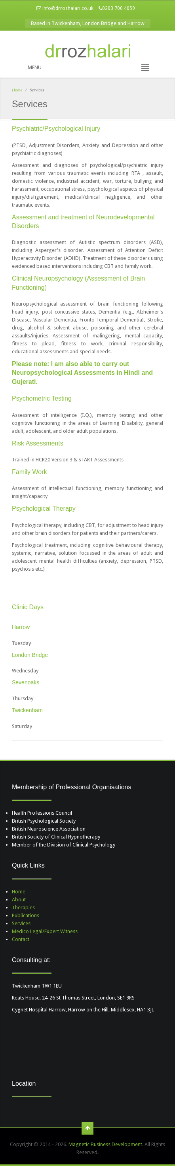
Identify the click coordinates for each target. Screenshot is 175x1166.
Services (21, 923)
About (19, 900)
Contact (20, 939)
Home (17, 89)
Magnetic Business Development (105, 1144)
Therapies (23, 907)
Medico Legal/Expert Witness (45, 931)
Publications (25, 915)
